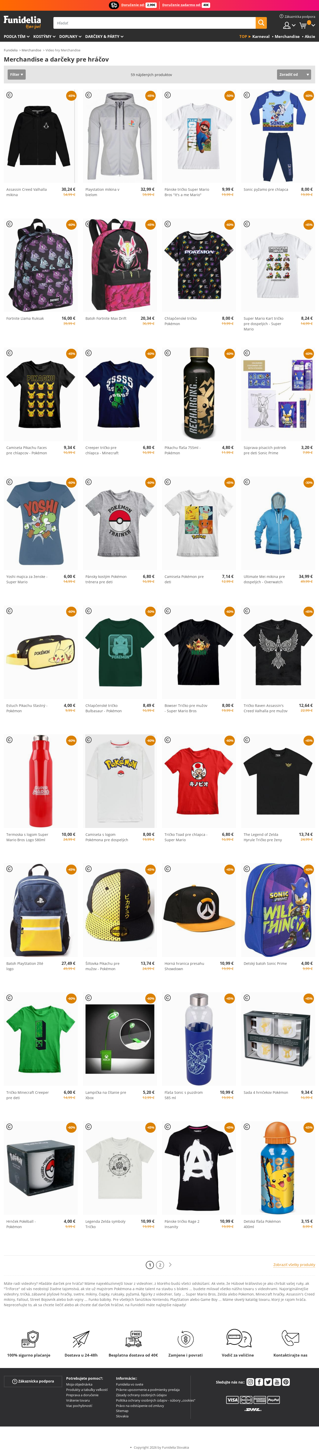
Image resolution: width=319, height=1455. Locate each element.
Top (243, 36)
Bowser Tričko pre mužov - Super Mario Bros (186, 708)
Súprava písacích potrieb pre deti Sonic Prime (265, 450)
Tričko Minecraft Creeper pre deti (27, 1095)
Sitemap (122, 1410)
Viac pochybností (79, 1405)
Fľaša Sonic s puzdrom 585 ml (184, 1095)
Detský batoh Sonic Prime (265, 963)
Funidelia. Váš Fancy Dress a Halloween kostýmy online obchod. (22, 22)
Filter (14, 74)
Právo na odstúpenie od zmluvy (140, 1405)
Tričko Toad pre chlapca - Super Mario (186, 837)
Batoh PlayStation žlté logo (24, 966)
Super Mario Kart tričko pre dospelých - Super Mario (263, 323)
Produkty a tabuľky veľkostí (87, 1389)
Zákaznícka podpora (33, 1381)
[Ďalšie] (170, 1265)
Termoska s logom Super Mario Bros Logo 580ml (27, 837)
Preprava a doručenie (82, 1395)
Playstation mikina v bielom (102, 192)
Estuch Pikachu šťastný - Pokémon (27, 708)
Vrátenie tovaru (78, 1400)
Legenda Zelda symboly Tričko (105, 1224)
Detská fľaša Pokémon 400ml (262, 1224)
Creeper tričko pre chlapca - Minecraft (102, 450)
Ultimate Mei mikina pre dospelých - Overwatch (264, 579)
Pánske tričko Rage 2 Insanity (182, 1224)
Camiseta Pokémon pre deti (184, 579)
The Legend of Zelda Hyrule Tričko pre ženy (263, 837)
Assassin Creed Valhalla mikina (26, 192)
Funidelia (11, 50)
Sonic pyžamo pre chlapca (266, 189)
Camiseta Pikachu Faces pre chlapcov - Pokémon (26, 450)
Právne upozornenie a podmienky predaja (148, 1389)
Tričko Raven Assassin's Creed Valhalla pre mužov (265, 708)
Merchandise (31, 50)
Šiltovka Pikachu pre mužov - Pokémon (102, 966)
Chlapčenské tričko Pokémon (181, 321)
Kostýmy (42, 36)
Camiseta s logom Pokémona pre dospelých (106, 837)
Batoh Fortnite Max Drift (105, 318)
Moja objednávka (79, 1384)
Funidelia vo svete (129, 1384)
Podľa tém (14, 36)
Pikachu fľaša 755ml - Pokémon (183, 450)
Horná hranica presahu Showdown (184, 966)
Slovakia (122, 1416)
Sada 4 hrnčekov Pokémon (266, 1092)
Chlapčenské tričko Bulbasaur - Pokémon (103, 708)
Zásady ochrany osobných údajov (141, 1395)
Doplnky (68, 36)
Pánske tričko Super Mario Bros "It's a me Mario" (187, 192)
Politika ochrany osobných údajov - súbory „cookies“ (155, 1400)
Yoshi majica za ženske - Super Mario (27, 579)
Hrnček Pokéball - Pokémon (21, 1224)
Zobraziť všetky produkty (294, 1264)
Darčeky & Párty (102, 36)
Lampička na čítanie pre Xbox (105, 1095)
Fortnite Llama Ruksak (25, 318)
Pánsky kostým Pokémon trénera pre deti (106, 579)
